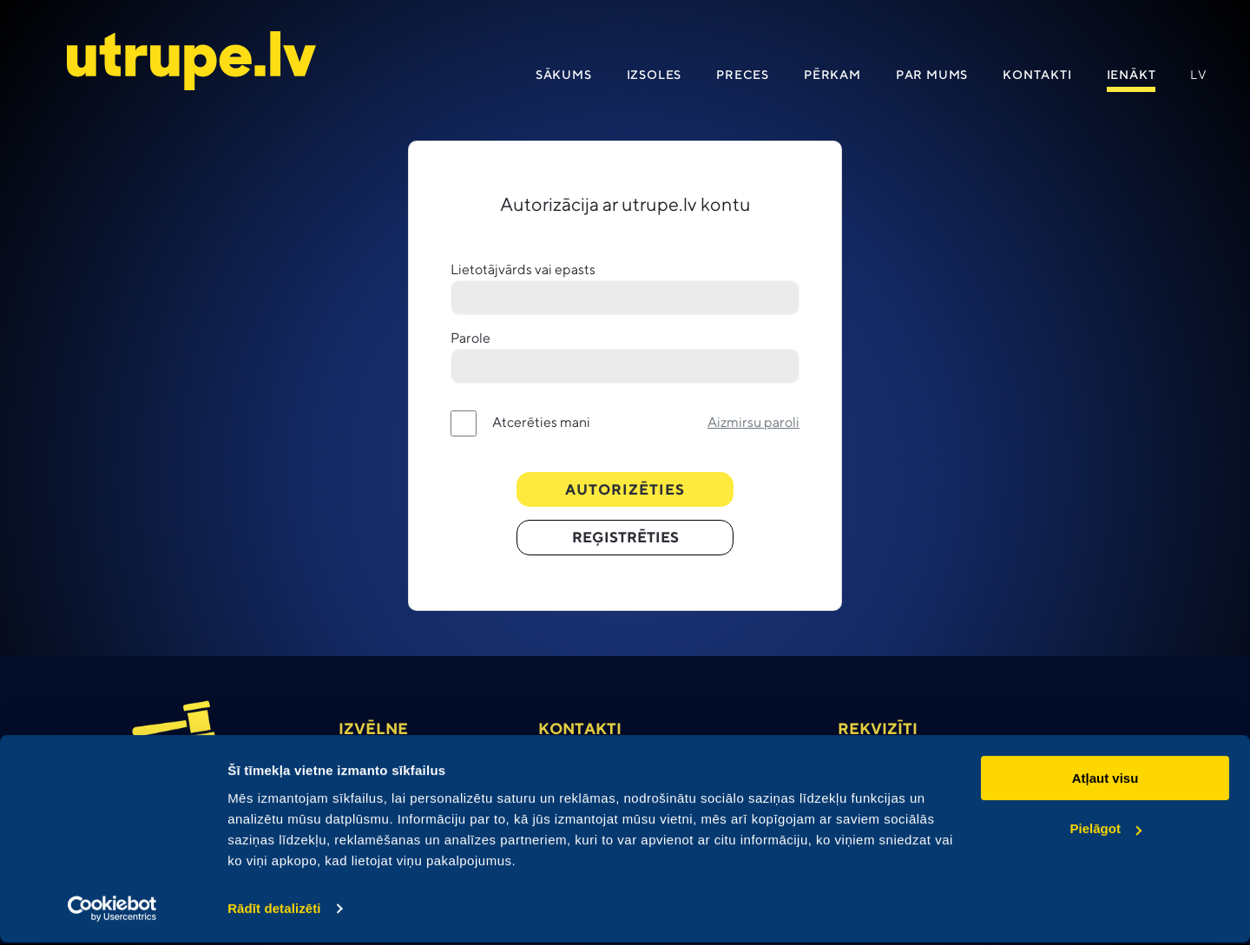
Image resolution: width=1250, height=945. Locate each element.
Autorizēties (625, 491)
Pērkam (832, 76)
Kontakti (1037, 76)
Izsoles (654, 76)
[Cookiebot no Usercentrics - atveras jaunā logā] (112, 911)
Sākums (564, 76)
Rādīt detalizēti (273, 910)
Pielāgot (1105, 831)
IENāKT (1131, 76)
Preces (742, 76)
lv (1198, 76)
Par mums (932, 76)
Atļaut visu (1105, 780)
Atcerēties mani (541, 424)
